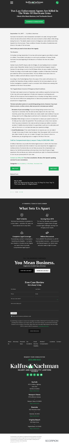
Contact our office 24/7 (17, 158)
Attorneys (15, 341)
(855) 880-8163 (34, 360)
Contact (59, 341)
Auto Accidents (21, 163)
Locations (52, 341)
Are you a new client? (16, 298)
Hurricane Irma (38, 163)
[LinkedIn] (38, 374)
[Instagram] (31, 374)
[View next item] (21, 192)
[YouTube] (41, 374)
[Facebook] (27, 374)
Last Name (37, 289)
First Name (13, 289)
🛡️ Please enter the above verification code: (21, 316)
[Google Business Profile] (34, 374)
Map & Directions (34, 391)
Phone (12, 294)
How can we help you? (16, 303)
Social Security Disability (36, 344)
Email (36, 294)
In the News (30, 163)
